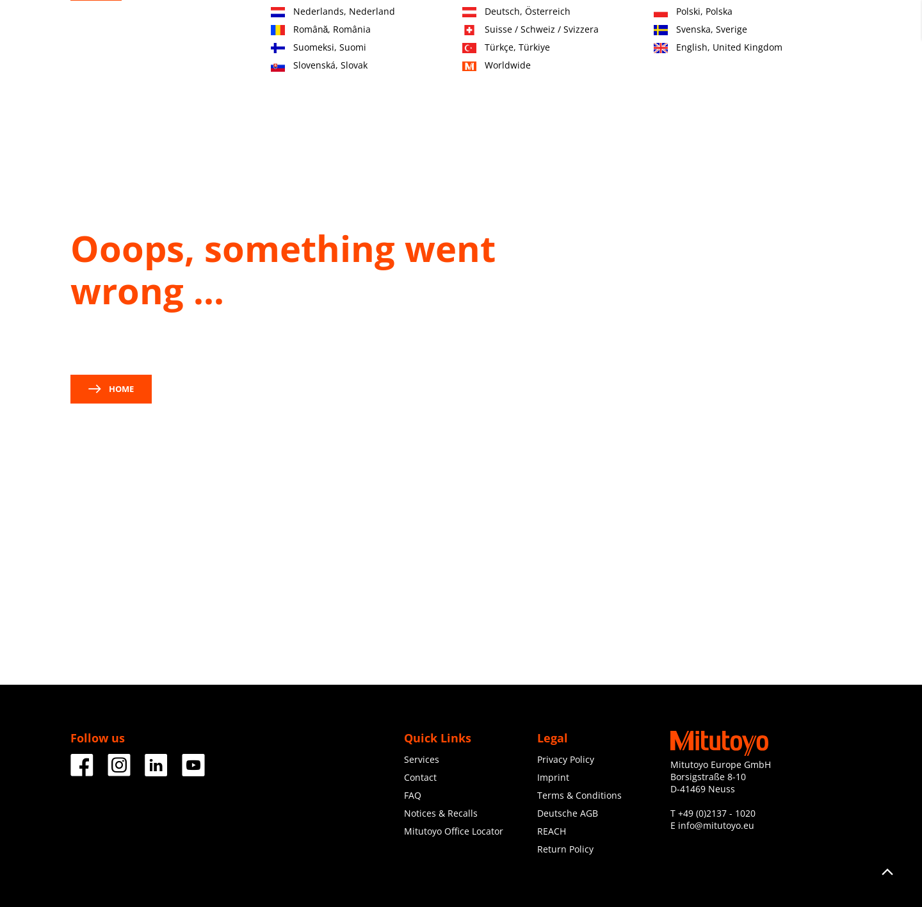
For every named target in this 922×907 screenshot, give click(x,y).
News (674, 75)
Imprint (553, 777)
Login (840, 26)
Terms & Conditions (579, 795)
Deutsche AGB (567, 813)
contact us (101, 343)
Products (340, 75)
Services (478, 75)
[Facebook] (81, 771)
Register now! (785, 26)
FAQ (412, 795)
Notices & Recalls (441, 813)
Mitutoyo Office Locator (453, 831)
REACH (551, 831)
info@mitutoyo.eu (716, 825)
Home (111, 388)
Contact (725, 26)
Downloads (738, 75)
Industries (410, 75)
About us (615, 75)
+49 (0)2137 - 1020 (717, 813)
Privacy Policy (565, 759)
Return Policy (565, 849)
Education (545, 75)
